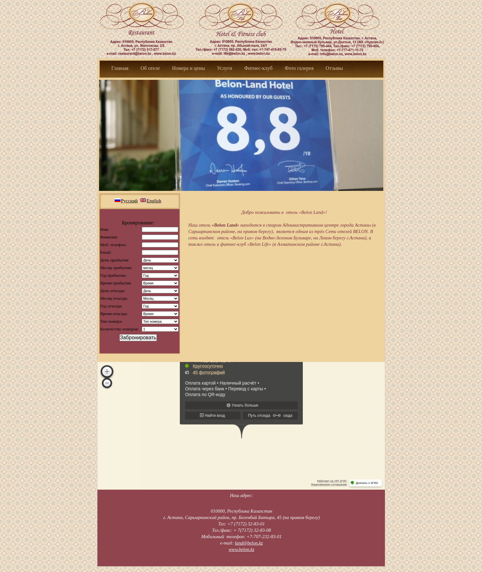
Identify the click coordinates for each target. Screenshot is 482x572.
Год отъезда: (111, 306)
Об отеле (150, 68)
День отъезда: (112, 290)
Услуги (224, 68)
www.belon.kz (241, 549)
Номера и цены (188, 68)
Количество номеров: (119, 329)
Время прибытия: (116, 283)
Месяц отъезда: (114, 298)
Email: (106, 252)
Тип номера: (111, 321)
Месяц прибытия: (116, 267)
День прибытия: (114, 260)
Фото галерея (299, 68)
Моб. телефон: (113, 244)
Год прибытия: (113, 275)
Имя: (104, 229)
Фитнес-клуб (259, 68)
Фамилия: (109, 237)
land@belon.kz (249, 543)
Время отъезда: (114, 313)
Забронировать (138, 337)
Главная (120, 68)
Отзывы (334, 68)
